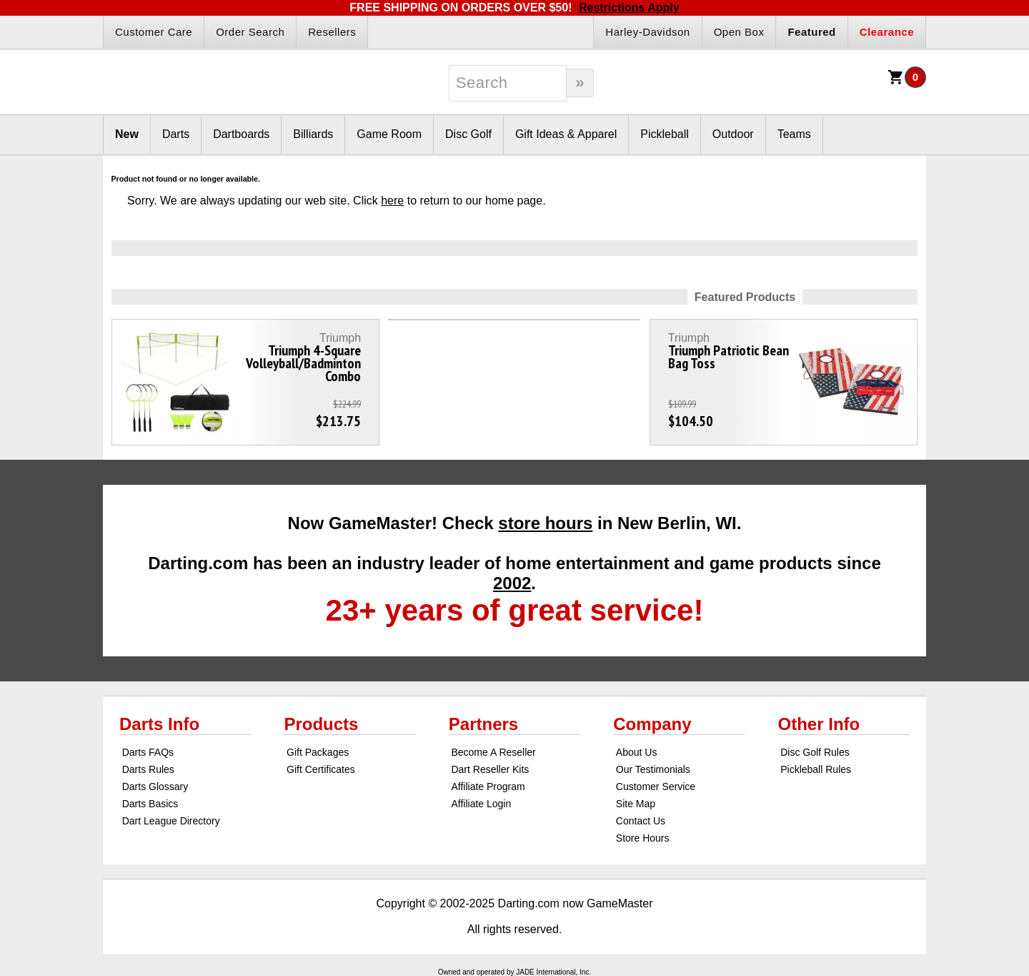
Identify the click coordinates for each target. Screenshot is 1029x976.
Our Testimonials (653, 769)
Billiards (313, 134)
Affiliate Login (481, 803)
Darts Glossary (155, 786)
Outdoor (733, 134)
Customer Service (655, 786)
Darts (175, 134)
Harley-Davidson (647, 32)
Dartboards (241, 134)
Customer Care (153, 32)
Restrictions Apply (629, 7)
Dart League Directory (171, 821)
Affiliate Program (488, 786)
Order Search (250, 32)
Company (652, 724)
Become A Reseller (493, 752)
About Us (636, 752)
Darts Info (159, 724)
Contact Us (640, 821)
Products (321, 724)
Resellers (332, 32)
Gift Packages (318, 752)
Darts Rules (148, 769)
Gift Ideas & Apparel (566, 134)
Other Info (819, 724)
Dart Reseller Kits (490, 769)
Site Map (635, 803)
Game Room (389, 134)
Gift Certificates (321, 769)
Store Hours (643, 838)
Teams (794, 134)
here (392, 200)
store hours (545, 523)
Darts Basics (150, 803)
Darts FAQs (148, 752)
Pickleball (664, 134)
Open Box (739, 32)
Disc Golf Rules (814, 752)
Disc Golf (468, 134)
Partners (483, 724)
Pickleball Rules (815, 769)
